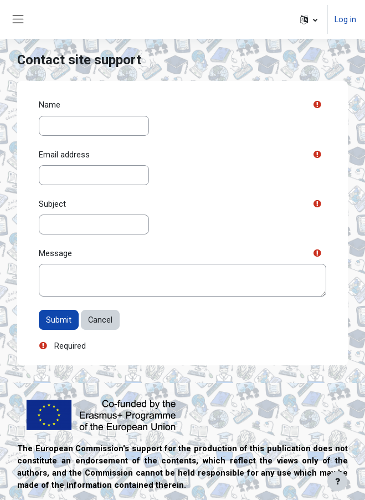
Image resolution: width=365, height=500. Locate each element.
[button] (308, 19)
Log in (345, 19)
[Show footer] (337, 481)
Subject (52, 204)
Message (55, 253)
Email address (64, 155)
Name (49, 105)
